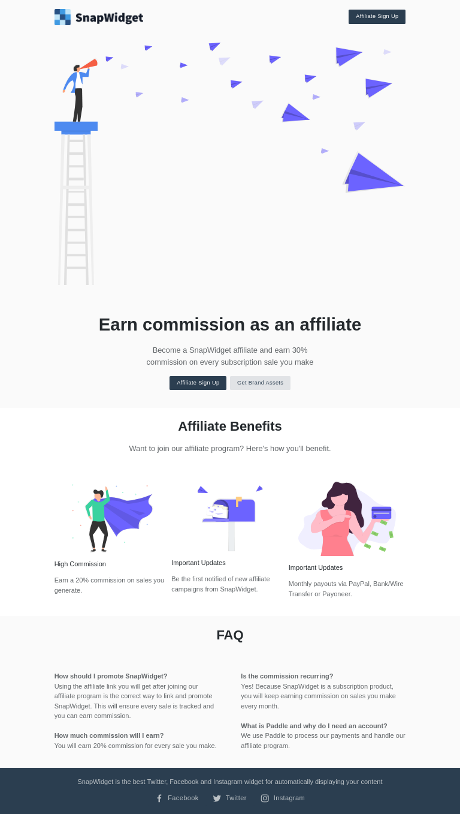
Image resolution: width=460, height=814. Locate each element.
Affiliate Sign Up (377, 16)
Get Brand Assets (260, 383)
